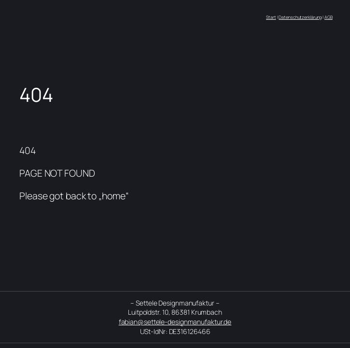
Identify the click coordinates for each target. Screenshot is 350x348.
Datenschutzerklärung (300, 17)
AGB (328, 17)
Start (271, 17)
